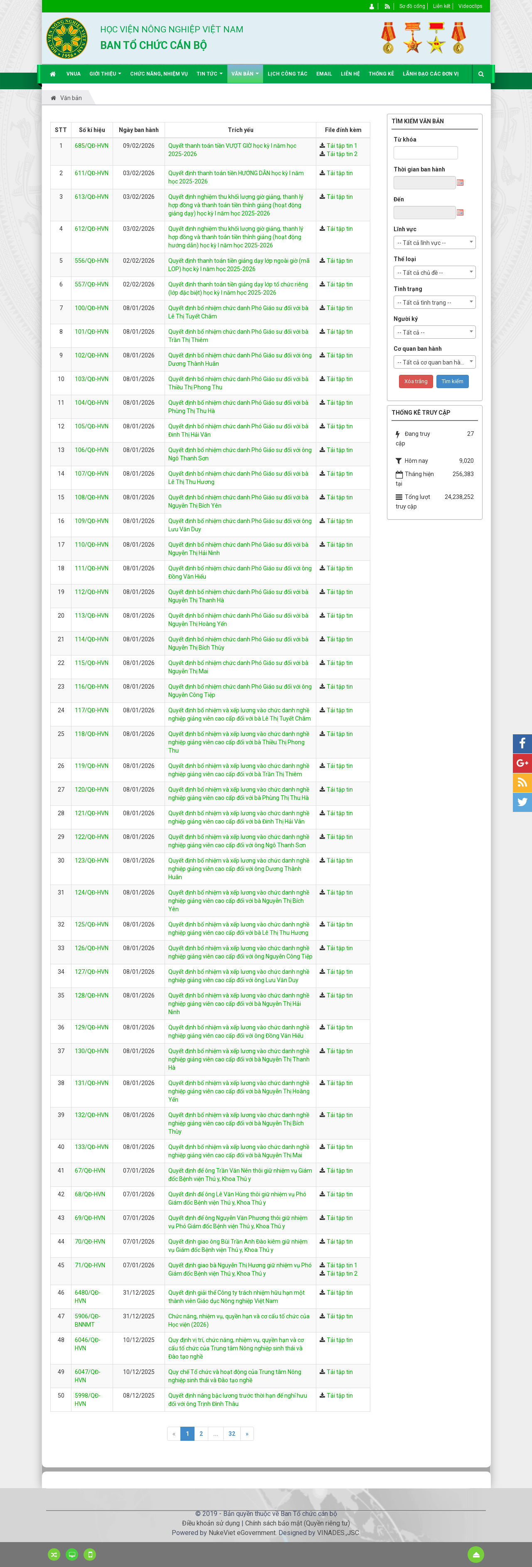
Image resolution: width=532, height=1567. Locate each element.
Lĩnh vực (405, 229)
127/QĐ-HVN (91, 971)
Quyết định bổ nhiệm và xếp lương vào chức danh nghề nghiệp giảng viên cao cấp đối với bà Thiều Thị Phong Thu (238, 742)
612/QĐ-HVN (91, 228)
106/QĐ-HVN (91, 450)
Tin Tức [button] (210, 77)
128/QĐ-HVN (91, 995)
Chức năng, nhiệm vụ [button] (159, 74)
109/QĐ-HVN (91, 521)
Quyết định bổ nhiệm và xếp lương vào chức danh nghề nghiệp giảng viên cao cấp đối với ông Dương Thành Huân (238, 868)
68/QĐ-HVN (90, 1194)
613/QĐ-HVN (91, 196)
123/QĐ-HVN (91, 860)
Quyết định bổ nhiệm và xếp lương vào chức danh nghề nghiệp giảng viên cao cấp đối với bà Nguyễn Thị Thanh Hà (239, 1059)
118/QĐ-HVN (91, 734)
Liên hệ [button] (350, 74)
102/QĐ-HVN (91, 355)
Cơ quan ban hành (418, 348)
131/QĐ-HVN (91, 1083)
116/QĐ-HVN (91, 686)
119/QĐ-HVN (91, 766)
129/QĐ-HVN (91, 1027)
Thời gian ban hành (419, 169)
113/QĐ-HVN (91, 615)
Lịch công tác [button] (288, 74)
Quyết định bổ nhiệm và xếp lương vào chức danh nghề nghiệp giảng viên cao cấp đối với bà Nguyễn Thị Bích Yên (238, 900)
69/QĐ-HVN (90, 1218)
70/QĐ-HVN (90, 1241)
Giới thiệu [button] (105, 77)
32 (232, 1433)
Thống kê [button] (381, 74)
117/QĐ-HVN (91, 710)
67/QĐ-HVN (90, 1170)
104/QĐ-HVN (91, 402)
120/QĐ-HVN (91, 789)
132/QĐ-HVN (91, 1115)
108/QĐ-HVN (91, 497)
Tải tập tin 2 (342, 154)
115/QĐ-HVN (91, 663)
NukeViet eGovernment (242, 1533)
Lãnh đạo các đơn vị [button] (431, 74)
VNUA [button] (73, 74)
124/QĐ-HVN (91, 892)
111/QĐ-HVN (91, 568)
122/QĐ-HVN (91, 837)
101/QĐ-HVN (91, 331)
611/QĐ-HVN (91, 173)
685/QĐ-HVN (91, 145)
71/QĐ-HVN (90, 1265)
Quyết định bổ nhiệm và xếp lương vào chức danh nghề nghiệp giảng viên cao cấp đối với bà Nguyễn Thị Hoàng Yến (239, 1091)
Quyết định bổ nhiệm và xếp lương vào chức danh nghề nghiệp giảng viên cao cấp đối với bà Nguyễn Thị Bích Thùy (238, 1123)
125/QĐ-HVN (91, 924)
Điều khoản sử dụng (211, 1523)
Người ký (406, 318)
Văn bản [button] (245, 77)
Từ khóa (405, 139)
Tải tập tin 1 (342, 145)
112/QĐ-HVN (91, 592)
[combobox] (435, 242)
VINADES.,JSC (338, 1533)
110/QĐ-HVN (91, 544)
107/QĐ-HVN (91, 473)
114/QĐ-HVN (91, 639)
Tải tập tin (340, 173)
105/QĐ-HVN (91, 426)
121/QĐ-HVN (91, 813)
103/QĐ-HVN (91, 379)
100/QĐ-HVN (91, 308)
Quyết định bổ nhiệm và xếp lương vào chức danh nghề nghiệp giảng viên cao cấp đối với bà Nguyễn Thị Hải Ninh (238, 1003)
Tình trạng (408, 289)
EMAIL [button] (324, 74)
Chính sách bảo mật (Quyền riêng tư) (297, 1523)
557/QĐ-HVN (91, 284)
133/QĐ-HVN (91, 1147)
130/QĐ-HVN (91, 1051)
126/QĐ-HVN (91, 948)
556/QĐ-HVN (91, 260)
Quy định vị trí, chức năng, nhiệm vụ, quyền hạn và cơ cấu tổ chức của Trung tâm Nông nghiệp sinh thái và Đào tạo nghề (236, 1348)
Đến (399, 199)
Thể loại (405, 259)
